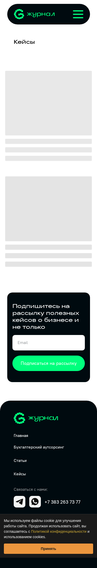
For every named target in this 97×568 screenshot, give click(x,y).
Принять (48, 549)
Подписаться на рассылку (49, 363)
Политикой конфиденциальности (58, 531)
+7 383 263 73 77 (62, 502)
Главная (21, 435)
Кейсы (20, 473)
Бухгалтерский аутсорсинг (39, 447)
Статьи (20, 460)
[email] (48, 342)
